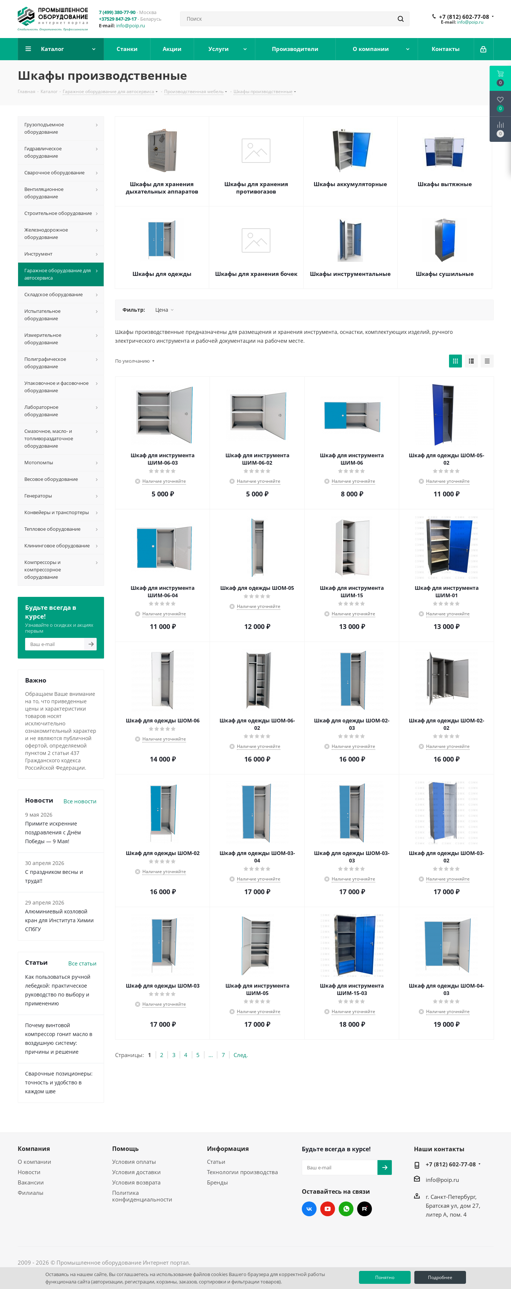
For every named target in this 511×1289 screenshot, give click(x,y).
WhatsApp (346, 1208)
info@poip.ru (130, 25)
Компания (34, 1149)
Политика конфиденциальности (142, 1196)
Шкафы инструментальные (350, 273)
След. (241, 1055)
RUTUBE (364, 1208)
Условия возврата (136, 1182)
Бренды (217, 1182)
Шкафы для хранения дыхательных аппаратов (162, 187)
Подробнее (440, 1277)
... (210, 1055)
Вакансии (31, 1182)
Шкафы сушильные (445, 273)
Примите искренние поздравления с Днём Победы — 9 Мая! (53, 832)
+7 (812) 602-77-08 (464, 16)
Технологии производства (242, 1172)
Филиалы (31, 1192)
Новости (29, 1172)
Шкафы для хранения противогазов (256, 187)
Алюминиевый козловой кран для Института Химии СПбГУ (59, 920)
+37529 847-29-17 (118, 19)
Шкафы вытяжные (445, 184)
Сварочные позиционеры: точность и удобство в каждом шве (59, 1082)
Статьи (216, 1161)
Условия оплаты (134, 1161)
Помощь (125, 1149)
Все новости (80, 801)
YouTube (327, 1208)
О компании (34, 1161)
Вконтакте (309, 1208)
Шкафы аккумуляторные (350, 184)
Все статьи (82, 963)
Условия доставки (136, 1172)
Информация (228, 1149)
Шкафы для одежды (161, 273)
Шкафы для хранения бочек (256, 273)
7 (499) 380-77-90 (117, 12)
